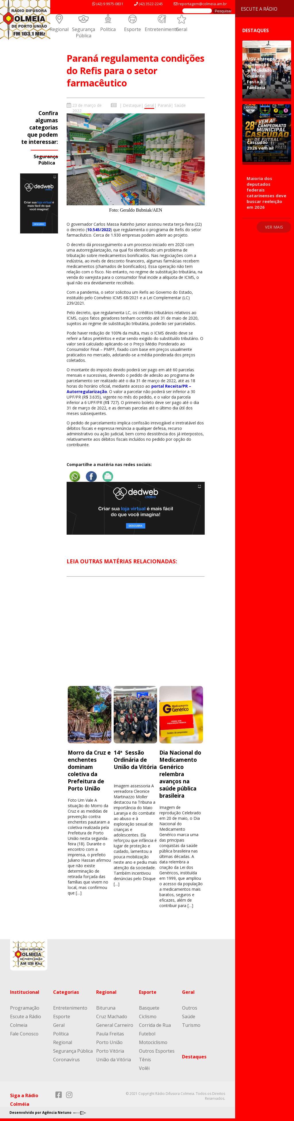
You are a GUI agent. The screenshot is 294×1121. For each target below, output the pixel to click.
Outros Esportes (157, 1050)
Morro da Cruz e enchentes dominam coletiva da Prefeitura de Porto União (89, 770)
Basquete (149, 1007)
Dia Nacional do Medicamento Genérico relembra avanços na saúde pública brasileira (180, 774)
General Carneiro (114, 1025)
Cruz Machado (111, 1016)
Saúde (180, 105)
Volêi (144, 1068)
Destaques (194, 1056)
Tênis (145, 1059)
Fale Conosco (24, 1033)
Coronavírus (66, 1059)
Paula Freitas (110, 1033)
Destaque (132, 105)
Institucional (24, 992)
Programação (24, 1007)
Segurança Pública (83, 32)
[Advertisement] (135, 636)
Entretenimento (162, 29)
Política (108, 29)
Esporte (132, 29)
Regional (59, 29)
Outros (189, 1007)
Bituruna (105, 1007)
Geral (181, 29)
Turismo (191, 1025)
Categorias (66, 992)
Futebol (147, 1033)
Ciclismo (147, 1016)
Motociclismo (153, 1042)
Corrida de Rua (155, 1025)
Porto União (109, 1042)
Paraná (164, 105)
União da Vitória (113, 1059)
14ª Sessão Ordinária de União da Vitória (135, 759)
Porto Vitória (110, 1050)
